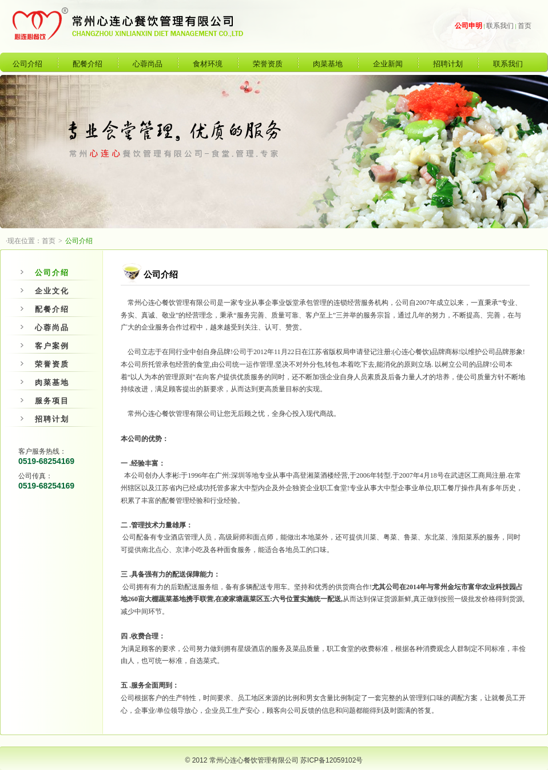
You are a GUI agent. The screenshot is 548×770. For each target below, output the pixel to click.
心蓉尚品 (147, 63)
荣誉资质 (268, 63)
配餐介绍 (87, 63)
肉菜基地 (328, 63)
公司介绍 (27, 63)
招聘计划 (448, 63)
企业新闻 (388, 63)
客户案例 (45, 346)
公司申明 (468, 26)
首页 (524, 26)
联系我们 (500, 26)
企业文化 (45, 291)
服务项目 (45, 400)
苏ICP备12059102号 (331, 760)
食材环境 (208, 63)
